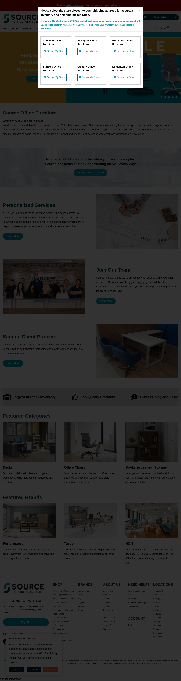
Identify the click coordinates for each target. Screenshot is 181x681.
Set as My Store (54, 51)
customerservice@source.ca (106, 21)
